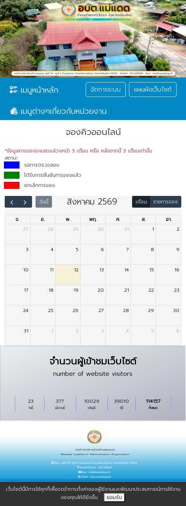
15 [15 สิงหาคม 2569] (151, 269)
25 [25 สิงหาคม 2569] (51, 310)
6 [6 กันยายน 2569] (177, 330)
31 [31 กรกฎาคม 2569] (126, 229)
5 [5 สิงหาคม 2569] (77, 249)
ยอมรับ (114, 497)
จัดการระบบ (106, 89)
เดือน (141, 201)
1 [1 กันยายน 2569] (53, 330)
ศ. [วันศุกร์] (118, 219)
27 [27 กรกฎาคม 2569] (26, 229)
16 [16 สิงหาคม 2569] (176, 269)
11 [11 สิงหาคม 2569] (52, 269)
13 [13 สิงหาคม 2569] (101, 269)
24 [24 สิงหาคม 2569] (26, 310)
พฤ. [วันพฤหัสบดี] (93, 219)
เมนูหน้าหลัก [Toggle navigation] (34, 90)
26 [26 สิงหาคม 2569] (76, 310)
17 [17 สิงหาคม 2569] (26, 290)
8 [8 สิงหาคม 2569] (152, 249)
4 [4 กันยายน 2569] (127, 330)
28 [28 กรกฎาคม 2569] (51, 229)
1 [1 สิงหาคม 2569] (153, 229)
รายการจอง (165, 201)
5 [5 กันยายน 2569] (152, 330)
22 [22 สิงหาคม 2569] (151, 290)
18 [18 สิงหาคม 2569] (51, 290)
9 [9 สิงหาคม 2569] (177, 249)
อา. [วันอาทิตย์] (169, 219)
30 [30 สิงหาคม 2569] (176, 310)
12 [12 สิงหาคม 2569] (76, 269)
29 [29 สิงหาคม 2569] (151, 310)
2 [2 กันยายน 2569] (77, 330)
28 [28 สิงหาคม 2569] (126, 310)
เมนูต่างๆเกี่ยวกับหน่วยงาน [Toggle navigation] (58, 111)
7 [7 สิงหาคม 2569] (127, 249)
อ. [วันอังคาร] (43, 219)
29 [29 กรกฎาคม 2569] (76, 229)
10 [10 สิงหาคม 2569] (26, 269)
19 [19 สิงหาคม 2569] (76, 290)
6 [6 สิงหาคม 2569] (102, 249)
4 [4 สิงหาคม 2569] (52, 249)
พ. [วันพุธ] (68, 219)
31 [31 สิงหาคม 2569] (26, 330)
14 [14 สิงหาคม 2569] (126, 269)
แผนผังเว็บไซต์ (153, 89)
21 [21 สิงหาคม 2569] (126, 290)
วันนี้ (43, 201)
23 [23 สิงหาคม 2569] (176, 290)
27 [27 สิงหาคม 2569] (101, 310)
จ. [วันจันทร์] (17, 219)
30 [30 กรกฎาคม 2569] (101, 229)
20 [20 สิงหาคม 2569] (101, 290)
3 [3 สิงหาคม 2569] (27, 249)
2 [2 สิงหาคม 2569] (178, 229)
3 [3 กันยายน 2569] (102, 330)
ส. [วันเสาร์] (143, 219)
